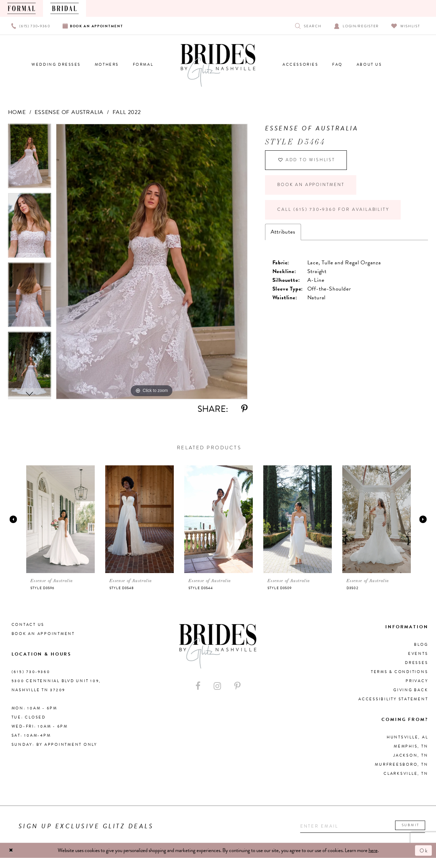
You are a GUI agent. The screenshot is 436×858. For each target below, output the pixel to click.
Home (17, 112)
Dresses (416, 663)
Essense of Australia (69, 112)
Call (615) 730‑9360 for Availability (333, 210)
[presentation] (60, 519)
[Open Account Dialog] (356, 26)
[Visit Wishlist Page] (405, 26)
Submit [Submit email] (411, 825)
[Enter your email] (363, 826)
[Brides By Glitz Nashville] (218, 65)
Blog (421, 645)
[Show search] (308, 26)
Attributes (283, 232)
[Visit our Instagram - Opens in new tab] (217, 686)
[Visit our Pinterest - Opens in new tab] (237, 686)
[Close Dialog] (11, 850)
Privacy (417, 681)
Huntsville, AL (407, 737)
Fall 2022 (127, 112)
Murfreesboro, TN (401, 764)
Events (418, 654)
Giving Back (410, 690)
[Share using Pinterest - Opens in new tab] (244, 408)
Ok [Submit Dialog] (423, 850)
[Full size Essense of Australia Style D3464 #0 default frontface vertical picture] (151, 261)
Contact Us (28, 625)
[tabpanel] (29, 158)
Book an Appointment (310, 185)
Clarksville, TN (406, 774)
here (373, 850)
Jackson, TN (410, 755)
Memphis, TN (411, 746)
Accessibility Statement (393, 699)
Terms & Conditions (399, 672)
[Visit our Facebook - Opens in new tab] (197, 686)
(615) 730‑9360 (31, 672)
